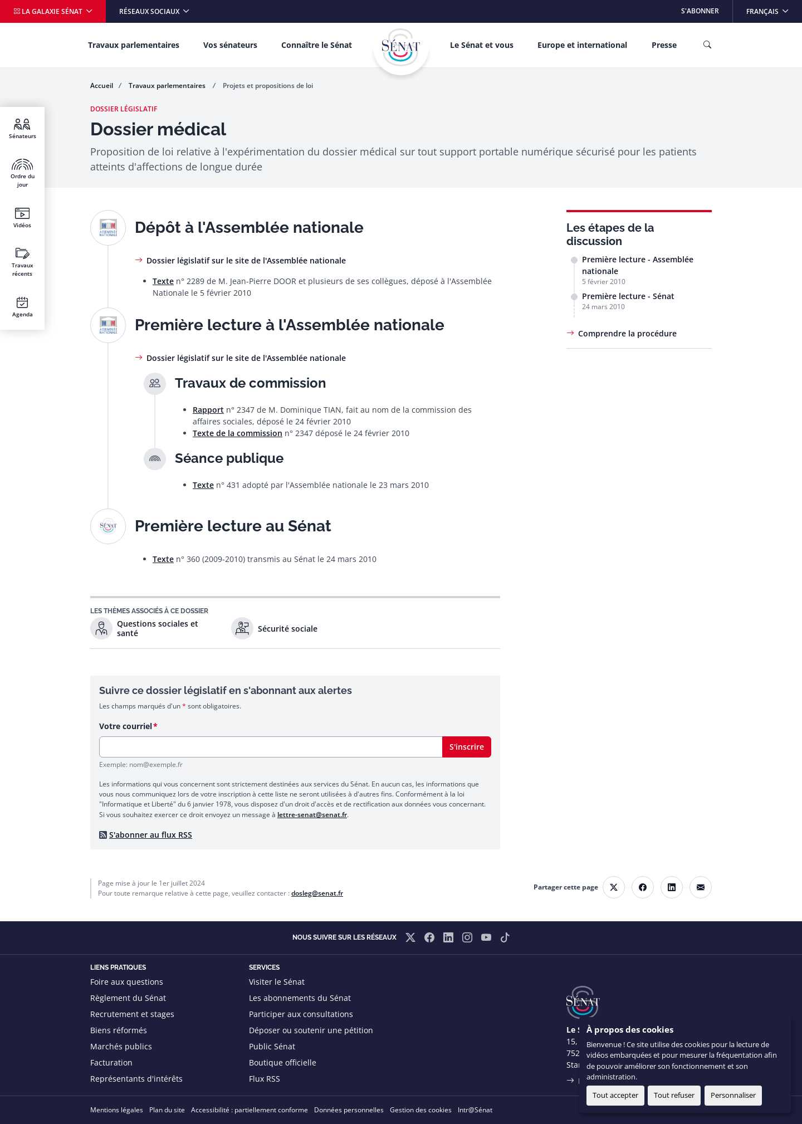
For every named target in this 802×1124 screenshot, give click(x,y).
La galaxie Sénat (48, 11)
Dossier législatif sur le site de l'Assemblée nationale (246, 260)
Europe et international (582, 45)
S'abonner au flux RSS (150, 834)
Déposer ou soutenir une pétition (311, 1030)
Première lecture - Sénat (628, 296)
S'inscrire (466, 746)
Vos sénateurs (230, 45)
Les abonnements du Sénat (300, 998)
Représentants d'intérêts (136, 1078)
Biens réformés (118, 1030)
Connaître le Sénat (316, 45)
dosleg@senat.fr (317, 893)
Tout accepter (615, 1095)
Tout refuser (674, 1095)
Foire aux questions (126, 981)
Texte (163, 281)
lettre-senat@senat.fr (312, 814)
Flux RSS (264, 1078)
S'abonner (700, 11)
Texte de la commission (237, 433)
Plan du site (167, 1110)
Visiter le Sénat (277, 981)
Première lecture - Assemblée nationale (637, 265)
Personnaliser (733, 1095)
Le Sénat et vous (482, 45)
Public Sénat (272, 1046)
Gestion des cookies (421, 1110)
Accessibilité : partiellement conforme (249, 1110)
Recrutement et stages (132, 1014)
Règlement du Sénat (128, 998)
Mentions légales (116, 1110)
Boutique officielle (282, 1062)
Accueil (101, 85)
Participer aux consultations (301, 1014)
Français (774, 8)
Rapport (208, 409)
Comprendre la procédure (627, 333)
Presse (664, 45)
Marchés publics (121, 1046)
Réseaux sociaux (150, 11)
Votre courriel (125, 726)
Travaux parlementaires (133, 45)
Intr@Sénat (475, 1110)
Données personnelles (349, 1110)
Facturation (111, 1062)
